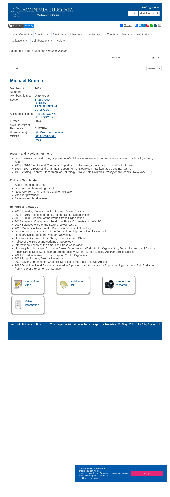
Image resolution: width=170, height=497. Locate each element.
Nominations (144, 34)
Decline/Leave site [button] (120, 474)
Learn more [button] (93, 478)
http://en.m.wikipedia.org (50, 132)
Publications (17, 40)
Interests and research (124, 283)
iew (17, 68)
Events (111, 34)
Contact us (26, 34)
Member (39, 50)
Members (76, 34)
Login (132, 13)
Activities (94, 34)
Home (13, 34)
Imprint (15, 324)
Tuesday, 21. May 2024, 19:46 (124, 324)
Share (125, 25)
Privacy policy (31, 324)
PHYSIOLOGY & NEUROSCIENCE (46, 115)
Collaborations (40, 40)
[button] (153, 57)
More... (152, 68)
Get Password (149, 13)
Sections (58, 34)
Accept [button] (147, 474)
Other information (32, 303)
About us (40, 34)
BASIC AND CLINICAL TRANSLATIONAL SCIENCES (46, 104)
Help (59, 40)
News (126, 34)
